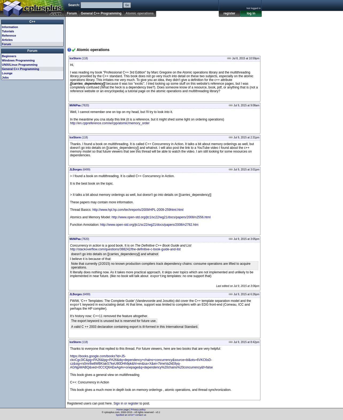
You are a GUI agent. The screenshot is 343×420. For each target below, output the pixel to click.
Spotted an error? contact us (131, 416)
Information (10, 27)
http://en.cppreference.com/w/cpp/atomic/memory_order (109, 123)
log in (251, 13)
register (229, 13)
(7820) (79, 105)
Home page (123, 410)
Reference (9, 35)
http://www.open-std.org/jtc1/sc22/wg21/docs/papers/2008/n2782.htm (149, 225)
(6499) (80, 169)
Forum (72, 13)
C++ (32, 22)
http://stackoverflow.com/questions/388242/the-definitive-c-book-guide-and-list (125, 249)
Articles (7, 39)
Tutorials (8, 31)
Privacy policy (138, 410)
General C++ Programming (101, 13)
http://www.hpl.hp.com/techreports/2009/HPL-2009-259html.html (137, 210)
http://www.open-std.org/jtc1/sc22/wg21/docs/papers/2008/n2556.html (160, 217)
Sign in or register (125, 404)
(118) (79, 58)
